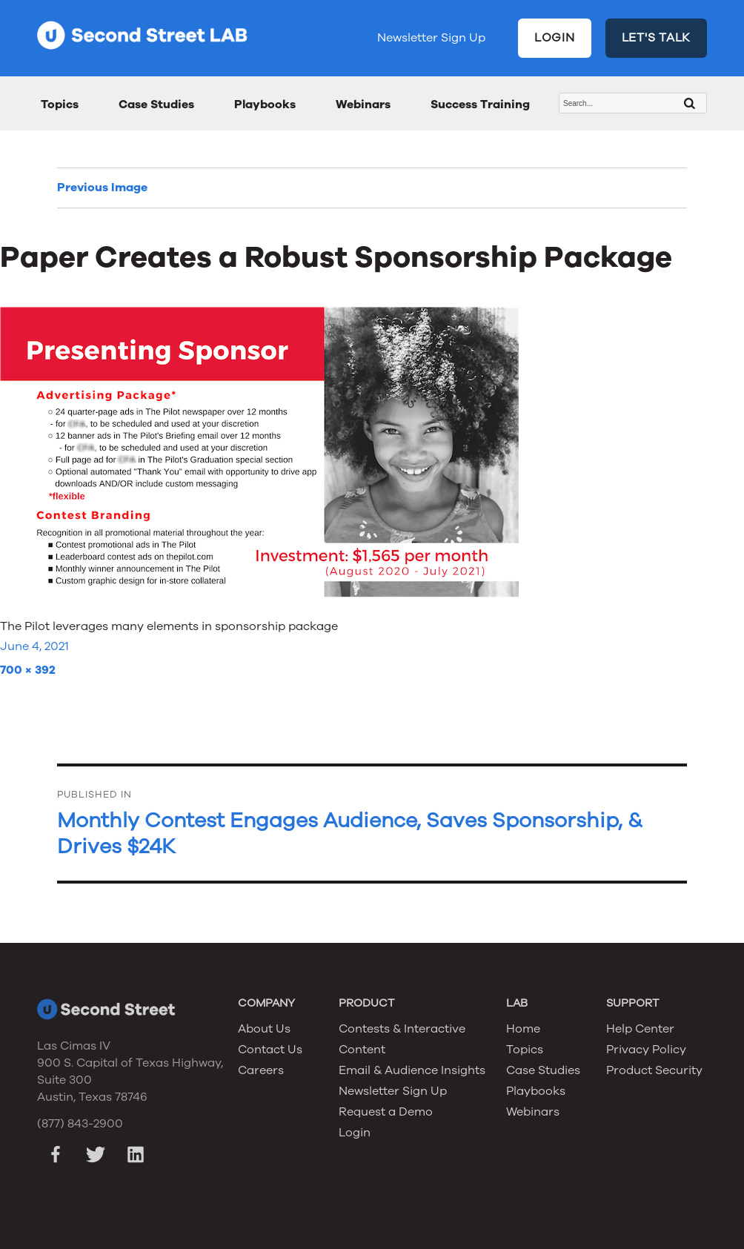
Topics (60, 104)
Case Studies (156, 104)
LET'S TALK (656, 38)
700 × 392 (28, 670)
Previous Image (102, 187)
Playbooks (265, 104)
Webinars (363, 104)
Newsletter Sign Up (431, 38)
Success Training (480, 104)
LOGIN (554, 38)
